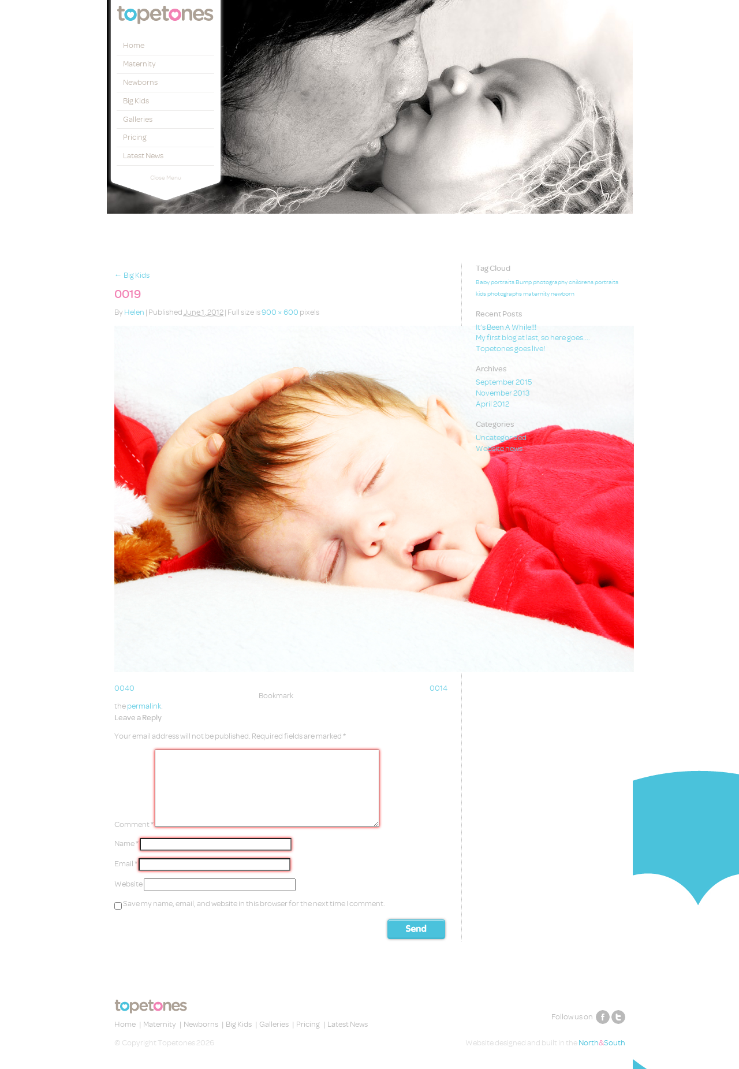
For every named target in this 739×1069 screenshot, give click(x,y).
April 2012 (492, 404)
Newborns (140, 82)
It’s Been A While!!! (506, 327)
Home (133, 45)
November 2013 (502, 393)
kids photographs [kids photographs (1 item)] (499, 293)
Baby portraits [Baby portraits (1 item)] (495, 282)
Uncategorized (501, 437)
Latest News (143, 155)
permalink (144, 706)
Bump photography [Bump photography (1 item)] (542, 282)
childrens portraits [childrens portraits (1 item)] (593, 282)
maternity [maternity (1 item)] (536, 293)
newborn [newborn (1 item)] (562, 293)
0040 (124, 688)
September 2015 (504, 382)
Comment (134, 824)
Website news (499, 448)
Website (128, 884)
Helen (134, 312)
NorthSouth (601, 1042)
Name (126, 843)
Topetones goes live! (510, 348)
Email (125, 863)
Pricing (135, 137)
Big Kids (136, 100)
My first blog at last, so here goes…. (533, 337)
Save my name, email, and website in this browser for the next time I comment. (254, 903)
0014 (438, 688)
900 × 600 (280, 312)
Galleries (137, 119)
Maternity (139, 63)
